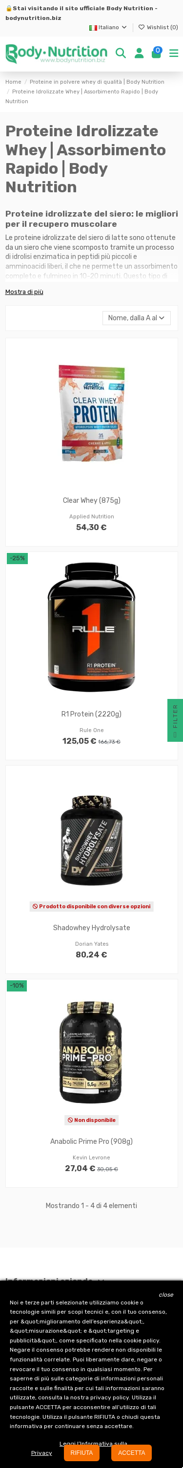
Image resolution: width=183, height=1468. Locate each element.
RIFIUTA (82, 1453)
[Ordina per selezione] (136, 318)
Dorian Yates (91, 944)
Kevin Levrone (91, 1158)
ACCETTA (131, 1453)
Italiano (108, 27)
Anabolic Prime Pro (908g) (91, 1142)
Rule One (92, 730)
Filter (175, 723)
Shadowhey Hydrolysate (91, 928)
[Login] (139, 54)
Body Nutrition (129, 8)
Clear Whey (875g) (92, 500)
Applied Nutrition (91, 517)
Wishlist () (158, 27)
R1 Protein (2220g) (91, 714)
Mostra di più (24, 291)
